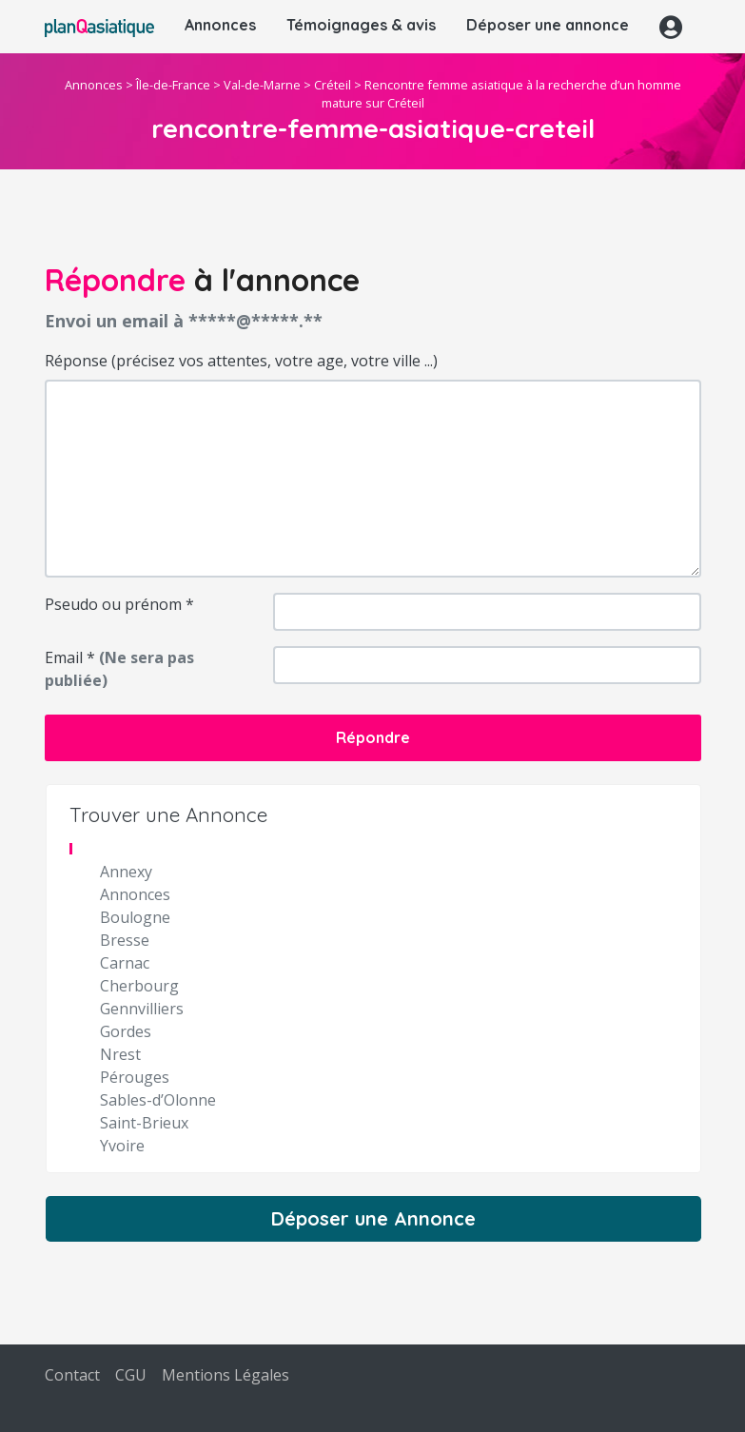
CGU (131, 1374)
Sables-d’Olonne (158, 1099)
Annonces (220, 24)
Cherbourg (139, 985)
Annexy (126, 871)
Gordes (125, 1031)
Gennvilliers (142, 1008)
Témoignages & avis (361, 24)
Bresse (124, 940)
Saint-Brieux (144, 1122)
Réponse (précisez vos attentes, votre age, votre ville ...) (241, 360)
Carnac (124, 962)
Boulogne (135, 917)
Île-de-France (173, 84)
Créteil (332, 84)
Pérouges (134, 1077)
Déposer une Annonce (373, 1218)
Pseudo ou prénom (119, 604)
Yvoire (122, 1145)
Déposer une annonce (547, 24)
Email (119, 669)
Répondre (373, 737)
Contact (72, 1374)
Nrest (120, 1054)
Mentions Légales (225, 1374)
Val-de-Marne (262, 84)
